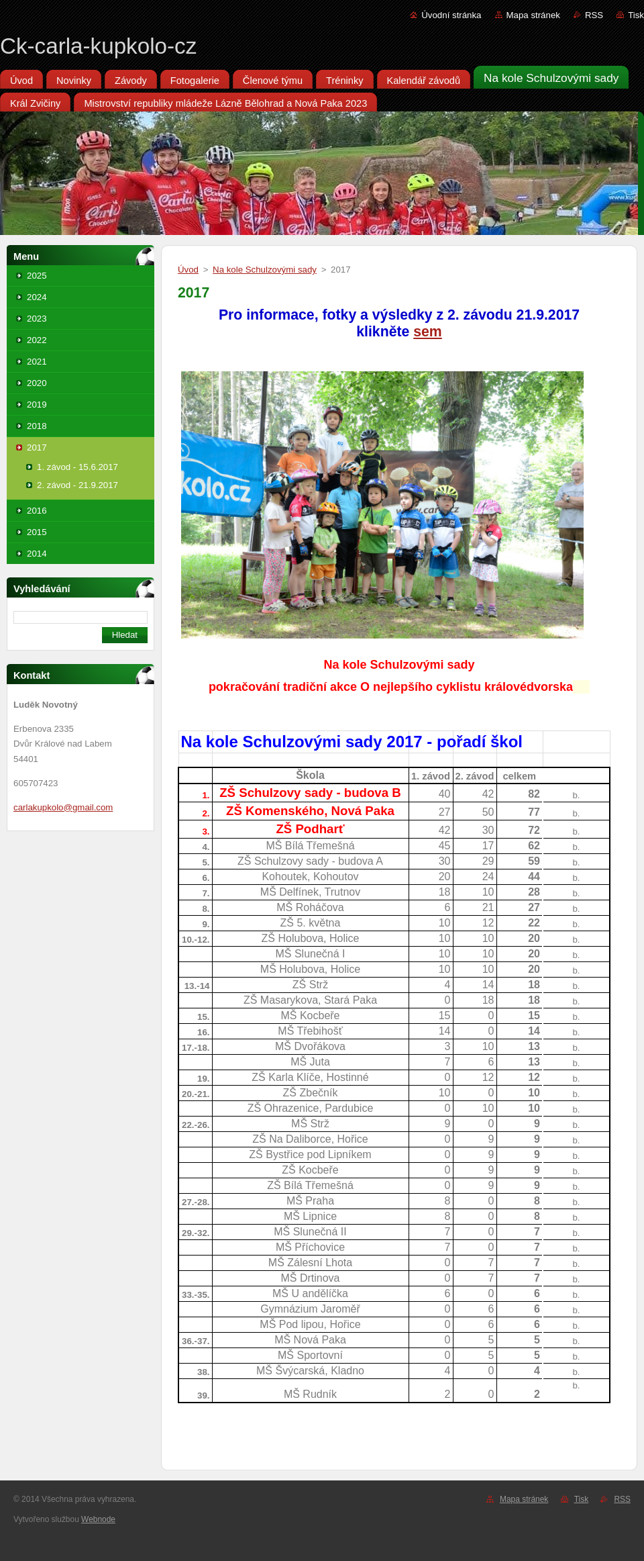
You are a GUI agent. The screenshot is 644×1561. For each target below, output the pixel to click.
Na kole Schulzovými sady (265, 270)
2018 (37, 426)
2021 (37, 362)
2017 (37, 447)
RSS (594, 15)
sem (427, 332)
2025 (37, 276)
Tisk (636, 15)
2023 (37, 319)
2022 (37, 340)
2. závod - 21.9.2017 (77, 485)
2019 (37, 404)
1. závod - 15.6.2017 (77, 467)
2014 (37, 554)
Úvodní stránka (451, 15)
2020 (37, 383)
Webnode (98, 1519)
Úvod (188, 270)
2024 (37, 297)
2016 (37, 511)
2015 (37, 532)
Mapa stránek (533, 15)
